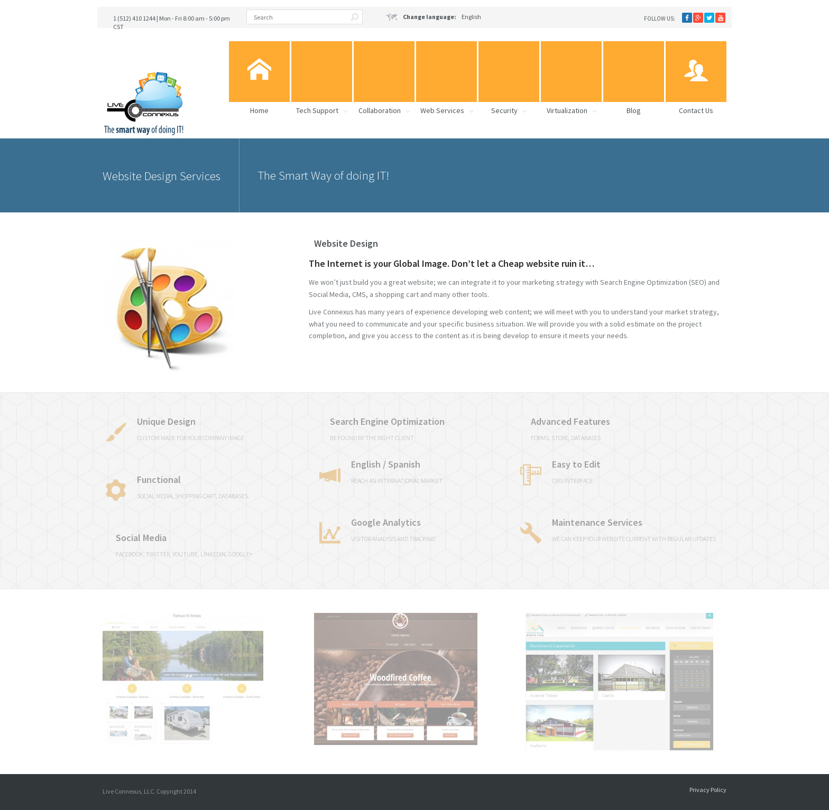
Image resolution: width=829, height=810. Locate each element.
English (433, 17)
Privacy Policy (707, 790)
